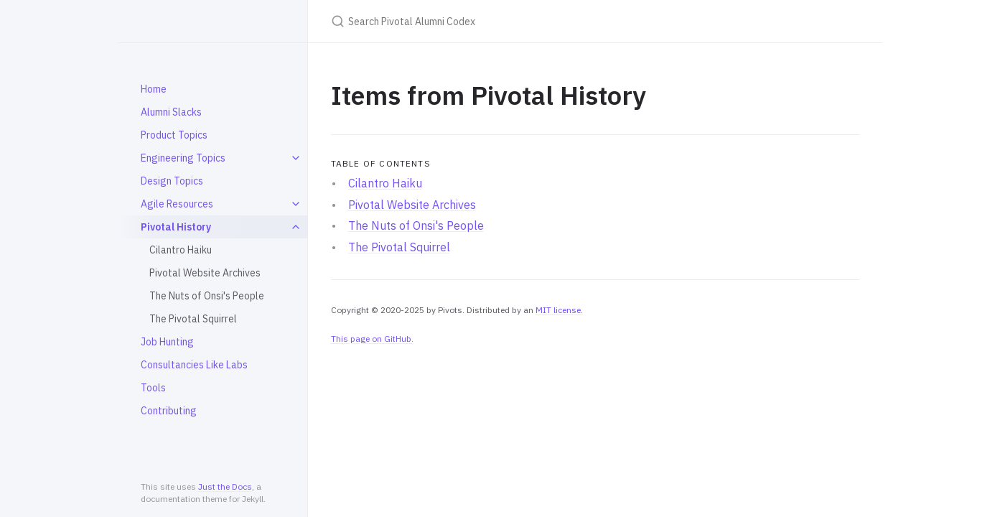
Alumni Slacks (171, 112)
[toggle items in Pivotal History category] (295, 226)
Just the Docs (225, 486)
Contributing (169, 410)
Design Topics (172, 180)
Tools (153, 387)
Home (154, 89)
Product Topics (174, 135)
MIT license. (559, 309)
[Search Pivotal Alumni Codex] (500, 21)
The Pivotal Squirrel (193, 318)
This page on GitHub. (372, 338)
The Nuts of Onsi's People (206, 295)
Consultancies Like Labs (194, 364)
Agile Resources (177, 203)
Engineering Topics (183, 158)
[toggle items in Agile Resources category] (295, 203)
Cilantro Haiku (180, 249)
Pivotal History (176, 226)
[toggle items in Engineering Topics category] (295, 157)
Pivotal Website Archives (205, 272)
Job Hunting (167, 341)
